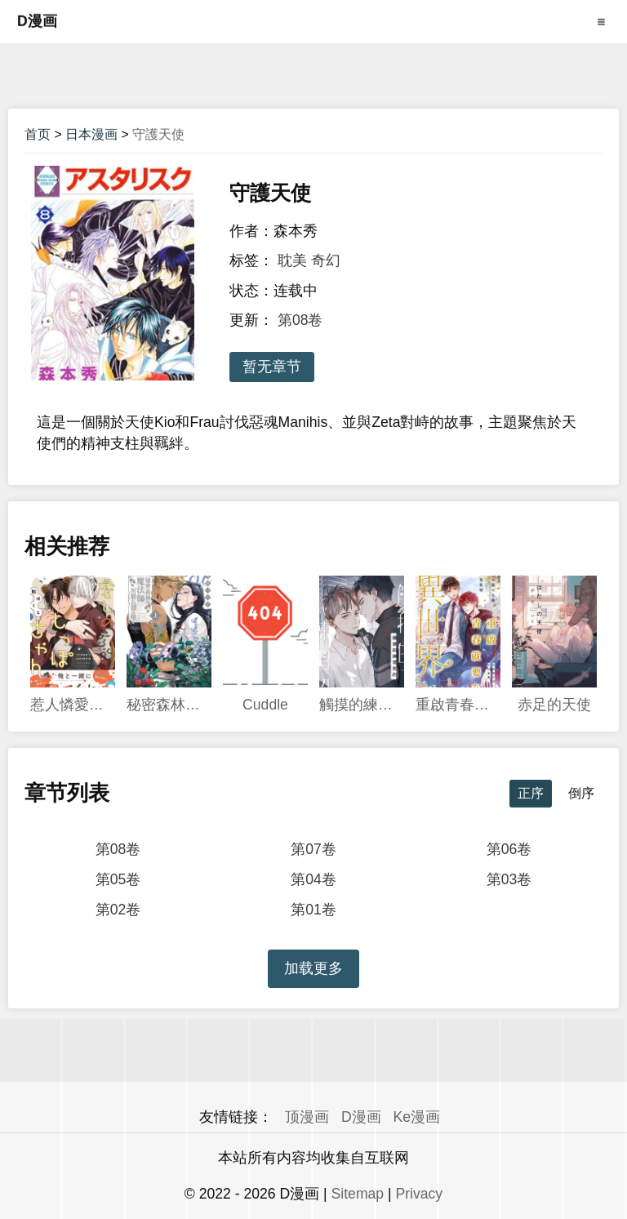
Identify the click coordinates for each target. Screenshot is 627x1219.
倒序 (581, 793)
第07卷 (313, 849)
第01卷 (313, 909)
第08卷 (300, 320)
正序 (531, 793)
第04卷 (313, 879)
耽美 (292, 260)
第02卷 (118, 909)
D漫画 (37, 21)
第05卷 (118, 879)
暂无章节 (271, 366)
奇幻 (325, 260)
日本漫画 (91, 134)
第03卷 (509, 879)
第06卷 (509, 849)
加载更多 (313, 968)
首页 (37, 134)
